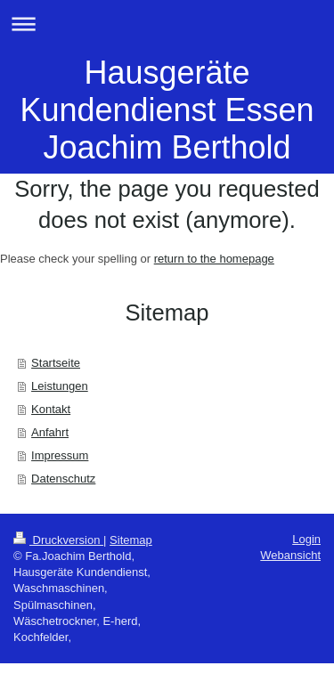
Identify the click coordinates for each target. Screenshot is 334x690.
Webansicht (290, 555)
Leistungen (59, 386)
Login (306, 539)
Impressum (59, 455)
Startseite (55, 362)
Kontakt (50, 409)
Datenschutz (63, 478)
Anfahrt (50, 432)
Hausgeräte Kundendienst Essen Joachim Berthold (167, 110)
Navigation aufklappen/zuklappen (167, 23)
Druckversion (58, 540)
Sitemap (131, 540)
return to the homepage (214, 258)
